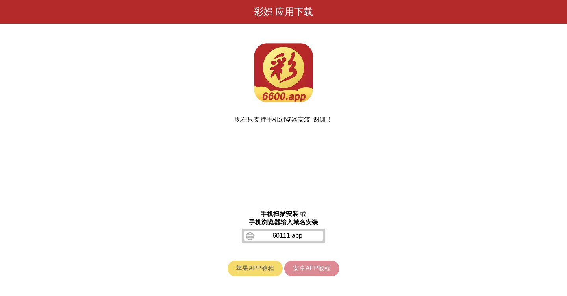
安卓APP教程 (312, 268)
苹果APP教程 (255, 268)
